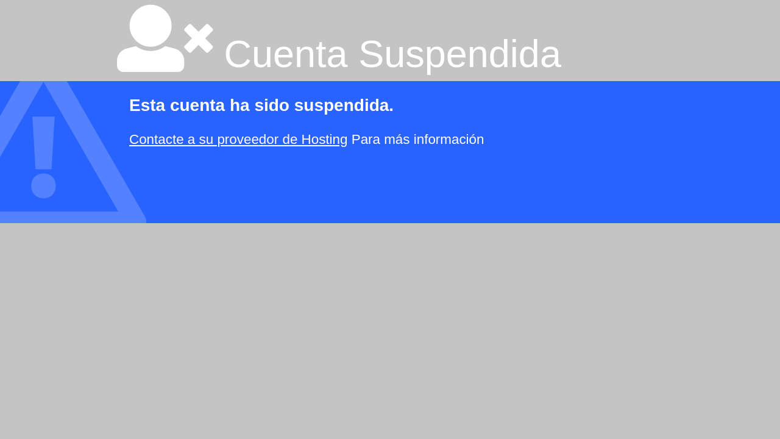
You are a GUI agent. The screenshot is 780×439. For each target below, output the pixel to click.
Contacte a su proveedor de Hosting (238, 139)
